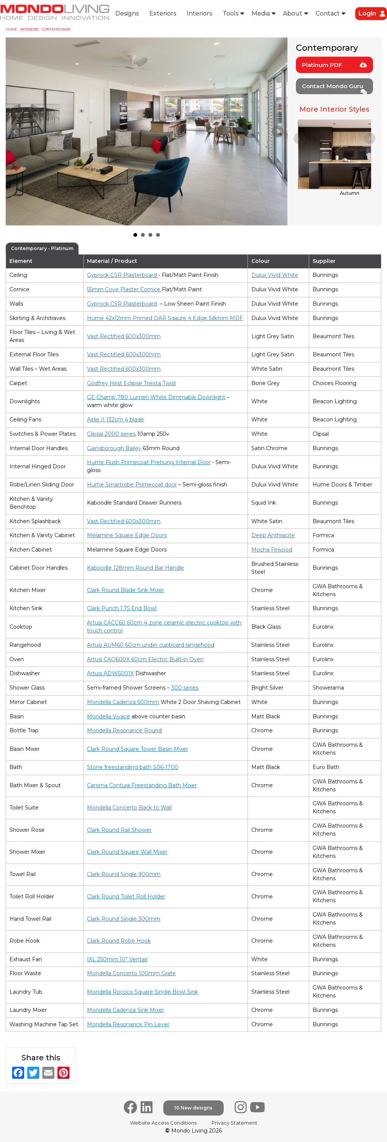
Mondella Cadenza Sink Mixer (125, 1010)
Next (278, 132)
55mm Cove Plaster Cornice (124, 289)
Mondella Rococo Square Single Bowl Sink (142, 991)
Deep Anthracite (273, 535)
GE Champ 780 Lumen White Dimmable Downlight (156, 397)
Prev (15, 132)
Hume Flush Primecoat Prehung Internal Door (149, 462)
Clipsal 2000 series (111, 433)
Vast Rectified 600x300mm (124, 336)
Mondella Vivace (108, 716)
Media (261, 13)
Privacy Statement (234, 1123)
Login (367, 13)
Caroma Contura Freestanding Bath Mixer (142, 785)
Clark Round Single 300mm (123, 918)
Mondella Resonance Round (124, 730)
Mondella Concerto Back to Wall (129, 807)
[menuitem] (127, 13)
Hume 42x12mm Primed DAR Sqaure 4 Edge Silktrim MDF (165, 318)
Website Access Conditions (163, 1123)
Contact (328, 13)
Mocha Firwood (271, 549)
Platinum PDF (334, 64)
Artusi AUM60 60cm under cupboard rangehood (150, 645)
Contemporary (56, 29)
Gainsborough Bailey (114, 448)
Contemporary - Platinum (42, 248)
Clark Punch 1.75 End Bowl (121, 608)
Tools (230, 13)
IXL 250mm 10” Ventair (117, 959)
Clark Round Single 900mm (124, 874)
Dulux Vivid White (274, 275)
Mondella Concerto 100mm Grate (131, 973)
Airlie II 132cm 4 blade (115, 419)
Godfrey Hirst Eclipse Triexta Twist (131, 383)
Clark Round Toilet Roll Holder (126, 896)
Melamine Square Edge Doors (127, 535)
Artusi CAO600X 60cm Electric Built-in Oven (145, 659)
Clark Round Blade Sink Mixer (125, 590)
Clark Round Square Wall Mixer (127, 851)
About (292, 13)
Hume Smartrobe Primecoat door (132, 484)
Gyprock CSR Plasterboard (122, 275)
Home (11, 29)
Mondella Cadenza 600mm (123, 702)
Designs (127, 13)
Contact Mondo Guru (334, 88)
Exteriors (162, 13)
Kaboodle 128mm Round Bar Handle (135, 567)
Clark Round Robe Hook (119, 940)
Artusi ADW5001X (110, 673)
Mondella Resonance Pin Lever (128, 1024)
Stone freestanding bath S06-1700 (132, 767)
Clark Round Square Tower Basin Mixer (137, 749)
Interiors (199, 13)
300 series (184, 687)
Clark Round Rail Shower (119, 830)
